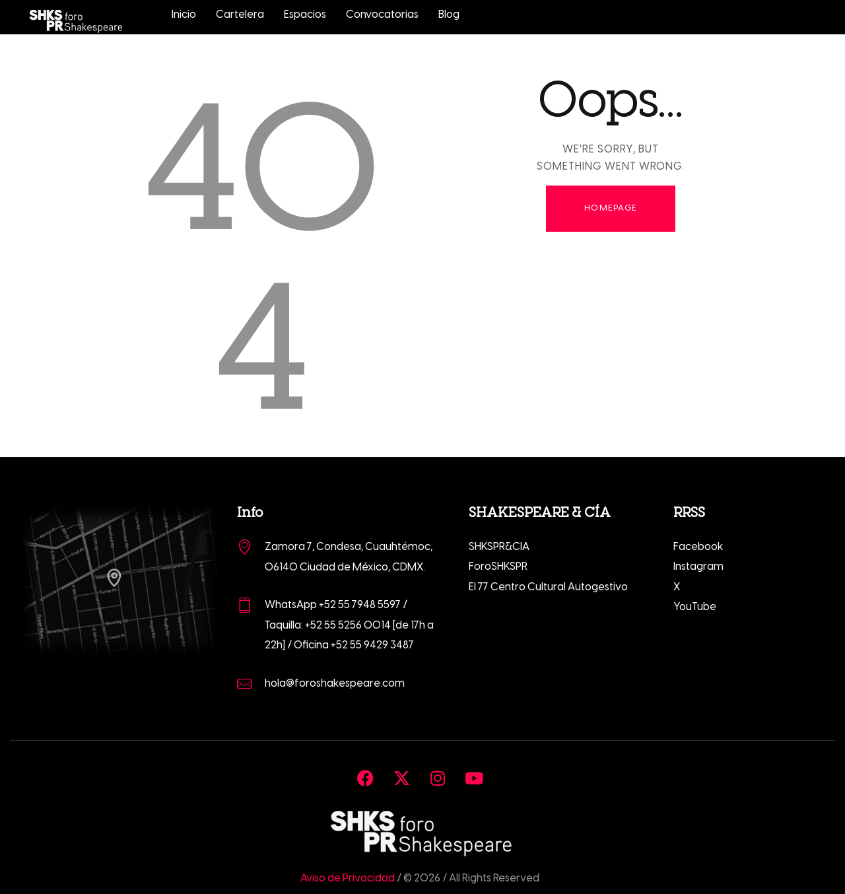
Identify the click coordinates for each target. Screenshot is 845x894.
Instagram (698, 566)
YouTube (694, 607)
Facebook (698, 547)
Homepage (610, 208)
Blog (448, 14)
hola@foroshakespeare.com (335, 683)
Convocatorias (382, 14)
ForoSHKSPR (498, 566)
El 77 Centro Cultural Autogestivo (548, 587)
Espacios (305, 14)
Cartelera (240, 14)
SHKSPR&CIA (499, 547)
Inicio (184, 14)
